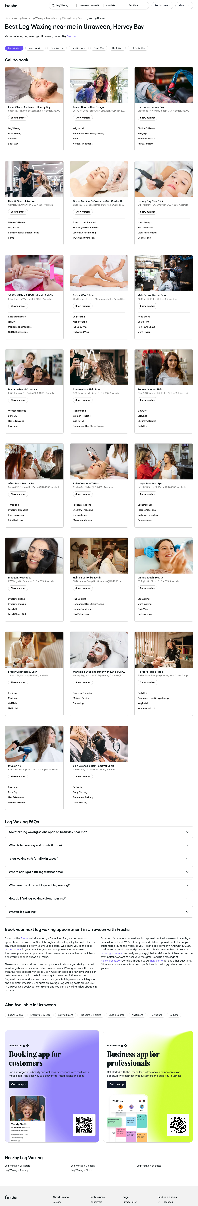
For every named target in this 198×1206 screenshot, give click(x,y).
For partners (96, 1202)
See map (72, 36)
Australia (50, 18)
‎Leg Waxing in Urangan (83, 1166)
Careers (57, 1202)
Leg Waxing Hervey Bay (70, 18)
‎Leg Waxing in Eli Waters (17, 1166)
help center (157, 960)
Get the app (18, 1084)
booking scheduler (112, 953)
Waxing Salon (21, 18)
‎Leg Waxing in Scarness (149, 1166)
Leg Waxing (37, 18)
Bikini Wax (99, 48)
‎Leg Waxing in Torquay (16, 1170)
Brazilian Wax (78, 48)
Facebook (165, 1202)
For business (162, 5)
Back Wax (117, 48)
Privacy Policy (130, 1202)
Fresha (24, 938)
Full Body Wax (138, 48)
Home (8, 18)
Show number (18, 118)
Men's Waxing (35, 48)
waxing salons (13, 949)
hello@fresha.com (111, 960)
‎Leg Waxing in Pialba (81, 1170)
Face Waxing (57, 48)
